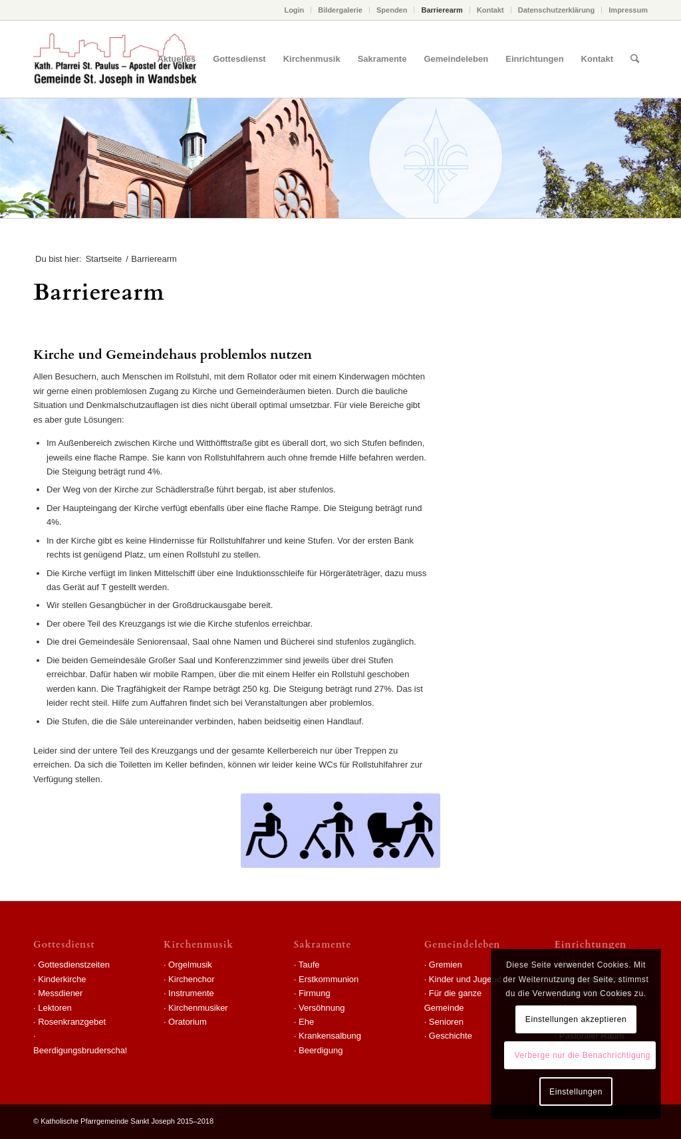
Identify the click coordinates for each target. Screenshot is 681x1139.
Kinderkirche (62, 979)
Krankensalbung (330, 1036)
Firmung (315, 993)
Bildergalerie (340, 10)
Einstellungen (576, 1091)
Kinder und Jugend (465, 979)
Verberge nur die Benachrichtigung (582, 1055)
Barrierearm (441, 10)
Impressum (628, 10)
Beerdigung (321, 1050)
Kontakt (490, 10)
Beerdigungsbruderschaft (81, 1050)
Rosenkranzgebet (72, 1022)
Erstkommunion (328, 979)
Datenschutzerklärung (556, 10)
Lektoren (55, 1008)
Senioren (446, 1022)
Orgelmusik (190, 965)
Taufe (309, 965)
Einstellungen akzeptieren (575, 1019)
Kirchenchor (191, 979)
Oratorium (187, 1022)
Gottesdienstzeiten (74, 965)
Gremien (445, 965)
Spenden (391, 10)
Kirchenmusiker (198, 1008)
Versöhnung (321, 1008)
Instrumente (191, 993)
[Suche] (635, 59)
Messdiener (60, 993)
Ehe (306, 1022)
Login (294, 10)
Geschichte (450, 1036)
